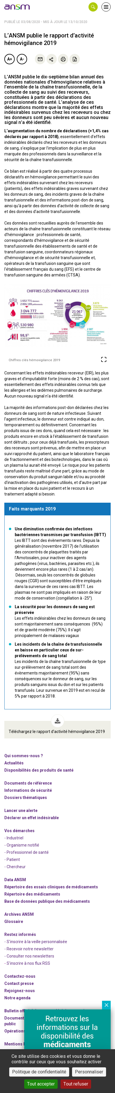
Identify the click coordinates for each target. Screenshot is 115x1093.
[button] (93, 7)
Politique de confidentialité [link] (39, 1072)
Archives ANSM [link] (19, 914)
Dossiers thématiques (25, 797)
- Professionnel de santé (26, 852)
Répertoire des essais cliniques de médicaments (51, 887)
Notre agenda (17, 998)
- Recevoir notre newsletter (29, 949)
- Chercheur (15, 866)
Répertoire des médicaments (32, 894)
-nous (19, 990)
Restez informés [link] (20, 934)
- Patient (12, 859)
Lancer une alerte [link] (20, 810)
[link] (17, 7)
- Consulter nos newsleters (29, 956)
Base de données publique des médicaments (47, 901)
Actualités (14, 763)
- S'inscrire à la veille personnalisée (35, 941)
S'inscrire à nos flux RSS (28, 963)
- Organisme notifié (21, 845)
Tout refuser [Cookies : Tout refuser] (75, 1084)
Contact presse (19, 983)
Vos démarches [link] (19, 830)
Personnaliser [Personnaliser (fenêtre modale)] (89, 1072)
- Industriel (13, 838)
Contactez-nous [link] (19, 976)
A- (22, 59)
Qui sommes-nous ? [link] (23, 755)
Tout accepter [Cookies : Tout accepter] (41, 1084)
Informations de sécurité (28, 790)
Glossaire (13, 921)
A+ (9, 59)
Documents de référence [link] (28, 783)
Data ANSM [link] (15, 879)
